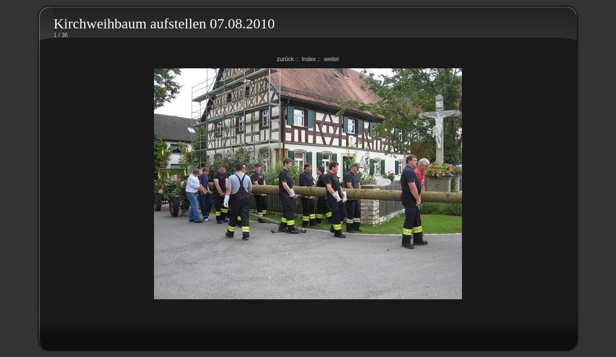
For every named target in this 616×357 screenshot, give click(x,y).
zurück (285, 59)
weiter (331, 59)
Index (309, 59)
